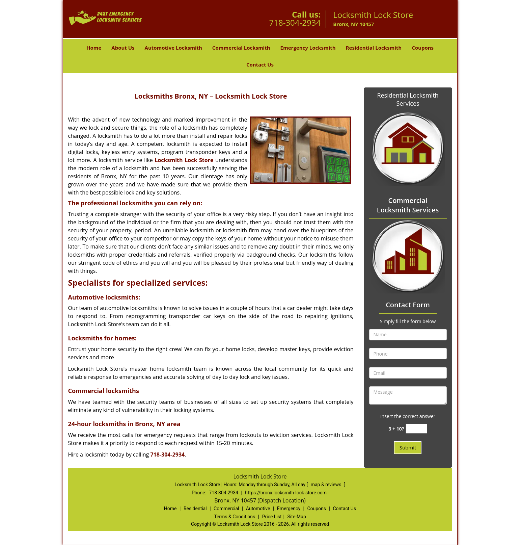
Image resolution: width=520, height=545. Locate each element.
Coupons (423, 47)
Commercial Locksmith (241, 47)
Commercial (226, 508)
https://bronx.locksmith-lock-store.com (286, 492)
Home (93, 47)
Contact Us (260, 64)
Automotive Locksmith (173, 47)
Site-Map (297, 516)
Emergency (288, 508)
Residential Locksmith (374, 47)
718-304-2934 (295, 22)
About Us (122, 47)
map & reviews (327, 484)
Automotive (258, 508)
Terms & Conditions (234, 516)
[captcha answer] (416, 429)
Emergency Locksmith (308, 47)
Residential (195, 508)
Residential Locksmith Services (407, 99)
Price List (272, 516)
